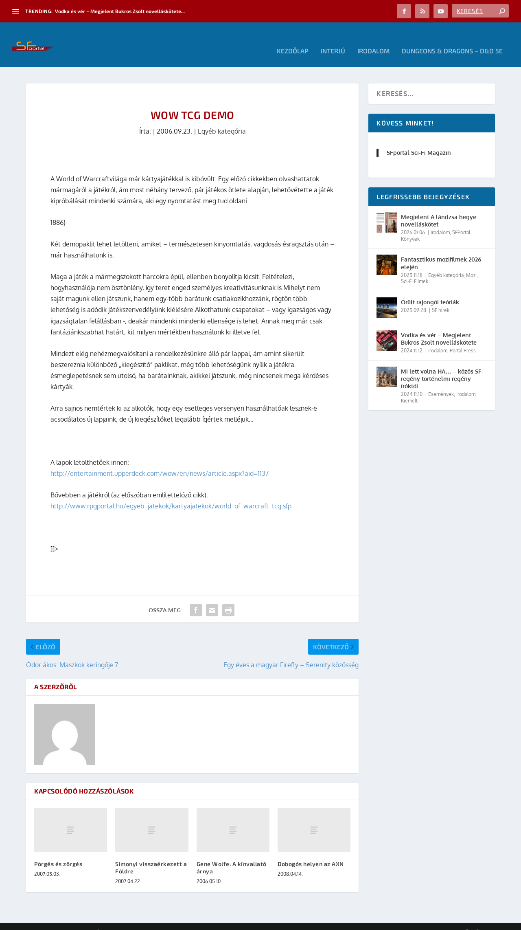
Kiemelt (409, 388)
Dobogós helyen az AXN (311, 851)
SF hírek (440, 298)
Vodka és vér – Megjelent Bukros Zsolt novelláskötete (439, 326)
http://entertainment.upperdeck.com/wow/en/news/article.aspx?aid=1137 (159, 461)
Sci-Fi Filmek (414, 269)
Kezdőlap (293, 38)
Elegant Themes (70, 920)
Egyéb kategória (222, 119)
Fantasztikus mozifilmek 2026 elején (441, 251)
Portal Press (463, 338)
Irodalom (373, 38)
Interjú (333, 38)
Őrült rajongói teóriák (430, 289)
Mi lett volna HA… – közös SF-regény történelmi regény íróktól (442, 366)
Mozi (471, 263)
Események (441, 382)
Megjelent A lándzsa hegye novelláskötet (438, 208)
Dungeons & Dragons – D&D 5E (452, 38)
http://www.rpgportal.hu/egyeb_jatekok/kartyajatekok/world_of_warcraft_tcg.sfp (170, 494)
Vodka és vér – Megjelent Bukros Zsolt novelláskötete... (120, 11)
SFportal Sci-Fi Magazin (419, 140)
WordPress (142, 920)
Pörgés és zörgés (58, 851)
